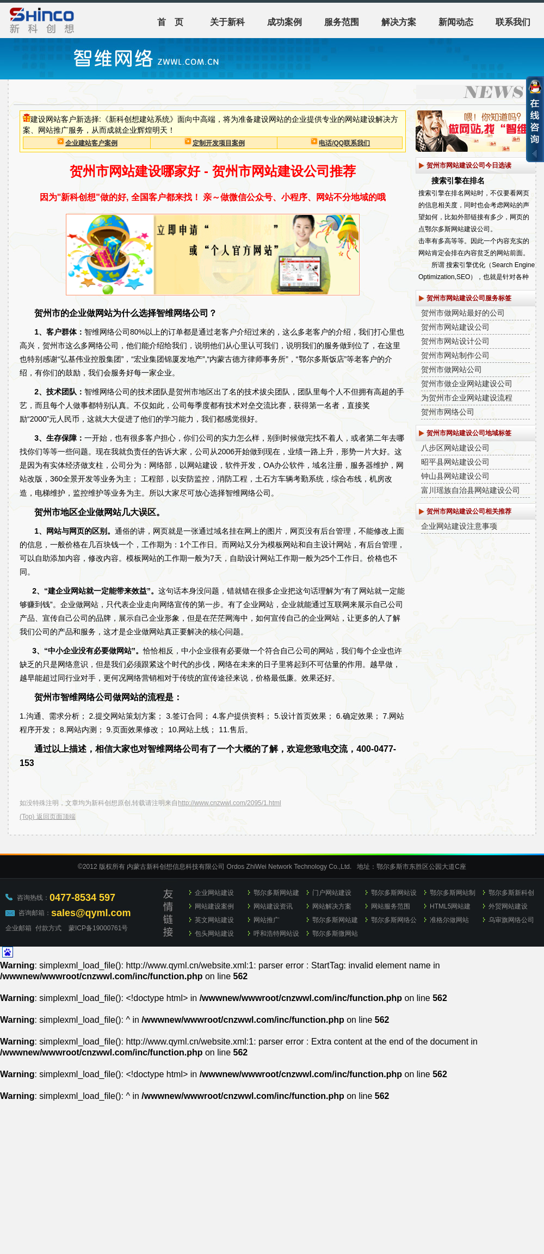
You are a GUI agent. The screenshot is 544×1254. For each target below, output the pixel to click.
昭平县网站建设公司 (455, 462)
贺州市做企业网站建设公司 (466, 383)
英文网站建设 (214, 920)
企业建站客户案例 (91, 143)
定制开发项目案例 (219, 143)
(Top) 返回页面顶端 (48, 816)
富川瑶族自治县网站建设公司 (470, 490)
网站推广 (267, 920)
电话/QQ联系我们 (344, 143)
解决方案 (398, 22)
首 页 (170, 22)
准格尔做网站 (449, 920)
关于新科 (227, 22)
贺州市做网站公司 (451, 369)
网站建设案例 (214, 906)
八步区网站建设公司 (455, 447)
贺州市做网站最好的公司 (463, 312)
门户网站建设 (331, 893)
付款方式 (48, 928)
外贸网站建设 (508, 906)
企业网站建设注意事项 (459, 526)
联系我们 (513, 22)
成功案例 (284, 22)
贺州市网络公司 (447, 411)
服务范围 (341, 22)
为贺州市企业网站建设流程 (466, 397)
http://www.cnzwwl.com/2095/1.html (229, 803)
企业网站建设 (214, 893)
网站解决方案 (331, 906)
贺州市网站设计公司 (455, 341)
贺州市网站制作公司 (455, 355)
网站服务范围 (390, 906)
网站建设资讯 (273, 906)
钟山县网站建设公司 (455, 476)
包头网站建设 (214, 933)
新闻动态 (455, 22)
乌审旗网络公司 (511, 920)
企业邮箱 (18, 928)
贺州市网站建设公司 (455, 327)
